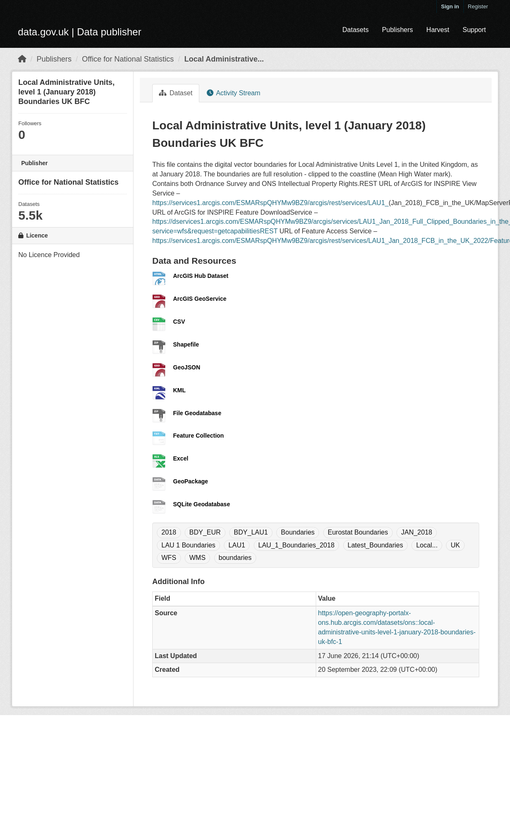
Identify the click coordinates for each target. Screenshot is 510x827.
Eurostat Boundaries (358, 532)
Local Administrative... (224, 59)
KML (179, 390)
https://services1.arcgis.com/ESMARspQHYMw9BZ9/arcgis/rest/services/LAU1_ (270, 202)
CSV (179, 321)
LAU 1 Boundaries (188, 545)
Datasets (355, 29)
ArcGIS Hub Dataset (200, 275)
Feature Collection (198, 435)
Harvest (437, 29)
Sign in (450, 6)
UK (455, 545)
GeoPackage (190, 481)
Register (478, 6)
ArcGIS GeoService (199, 298)
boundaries (235, 557)
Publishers (397, 29)
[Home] (22, 59)
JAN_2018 (416, 532)
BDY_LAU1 (251, 532)
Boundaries (297, 532)
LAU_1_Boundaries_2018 (296, 545)
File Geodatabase (197, 413)
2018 (168, 532)
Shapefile (186, 344)
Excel (180, 458)
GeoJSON (186, 367)
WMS (197, 557)
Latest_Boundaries (375, 545)
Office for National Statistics (128, 59)
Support (474, 29)
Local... (427, 545)
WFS (168, 557)
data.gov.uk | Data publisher (79, 31)
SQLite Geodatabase (201, 504)
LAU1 (236, 545)
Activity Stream (233, 93)
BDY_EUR (205, 532)
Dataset (176, 93)
